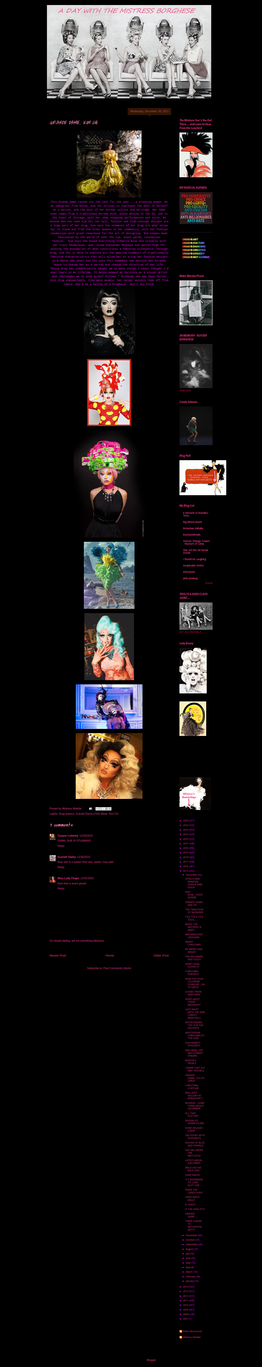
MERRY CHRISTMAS (193, 943)
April (188, 1267)
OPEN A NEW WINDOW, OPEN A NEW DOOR (193, 883)
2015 (186, 870)
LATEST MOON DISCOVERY (193, 1162)
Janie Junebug (190, 578)
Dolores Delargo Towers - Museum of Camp (196, 542)
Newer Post (58, 955)
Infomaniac (189, 571)
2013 (186, 1291)
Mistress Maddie (192, 1337)
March (189, 1271)
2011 (186, 1300)
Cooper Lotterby (68, 835)
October (190, 1239)
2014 (186, 1286)
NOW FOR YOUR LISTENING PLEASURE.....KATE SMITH (195, 983)
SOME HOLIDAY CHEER (194, 1129)
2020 (186, 848)
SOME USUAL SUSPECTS (192, 965)
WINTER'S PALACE (190, 1062)
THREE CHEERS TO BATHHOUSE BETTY (193, 1225)
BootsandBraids (192, 534)
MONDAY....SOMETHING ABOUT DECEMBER (194, 1105)
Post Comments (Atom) (117, 968)
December (192, 874)
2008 (186, 1314)
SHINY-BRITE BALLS (192, 1198)
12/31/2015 (87, 878)
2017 (186, 861)
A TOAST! (190, 1204)
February (191, 1276)
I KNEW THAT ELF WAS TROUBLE (195, 1069)
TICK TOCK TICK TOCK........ (194, 918)
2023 (186, 834)
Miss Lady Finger (69, 878)
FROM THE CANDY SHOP (194, 1191)
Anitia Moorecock (192, 1331)
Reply (61, 845)
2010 (186, 1305)
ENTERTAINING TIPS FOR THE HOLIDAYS (194, 1025)
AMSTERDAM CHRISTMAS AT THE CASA (195, 1035)
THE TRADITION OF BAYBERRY (194, 911)
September (192, 1244)
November (192, 1235)
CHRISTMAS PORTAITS (192, 973)
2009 (186, 1309)
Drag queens (66, 813)
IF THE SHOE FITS (195, 1209)
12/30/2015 (86, 835)
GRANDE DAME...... (191, 1215)
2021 (186, 843)
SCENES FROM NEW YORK (193, 993)
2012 (186, 1295)
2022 (186, 838)
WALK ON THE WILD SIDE (193, 1169)
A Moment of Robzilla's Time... (195, 514)
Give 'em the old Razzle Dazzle (195, 551)
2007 (186, 1318)
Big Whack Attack (192, 522)
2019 (186, 852)
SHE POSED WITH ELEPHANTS (195, 1137)
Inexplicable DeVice (193, 565)
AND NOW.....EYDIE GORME (194, 894)
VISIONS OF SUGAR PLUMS (194, 1122)
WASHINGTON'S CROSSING (194, 936)
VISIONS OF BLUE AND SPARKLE (195, 1144)
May (188, 1262)
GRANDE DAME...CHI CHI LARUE (194, 1077)
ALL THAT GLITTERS (192, 1115)
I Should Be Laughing (194, 559)
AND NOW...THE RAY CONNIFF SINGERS (194, 1053)
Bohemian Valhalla (193, 528)
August (190, 1249)
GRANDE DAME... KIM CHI (194, 903)
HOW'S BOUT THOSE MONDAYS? (193, 1001)
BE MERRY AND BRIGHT (194, 951)
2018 (186, 857)
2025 (186, 825)
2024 (186, 829)
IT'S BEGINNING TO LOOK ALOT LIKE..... (194, 1182)
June (188, 1258)
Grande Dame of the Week (91, 813)
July (188, 1253)
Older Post (161, 955)
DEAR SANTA (192, 1175)
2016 (186, 866)
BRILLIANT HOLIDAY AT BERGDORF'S (193, 1095)
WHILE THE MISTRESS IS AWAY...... (193, 927)
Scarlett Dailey (67, 857)
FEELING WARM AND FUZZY (194, 958)
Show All (209, 583)
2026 (186, 820)
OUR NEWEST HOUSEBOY (192, 1044)
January (190, 1281)
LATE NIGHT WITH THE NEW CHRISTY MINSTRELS (195, 1013)
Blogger (151, 1360)
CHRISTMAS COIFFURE (192, 1087)
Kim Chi (113, 813)
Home (110, 955)
